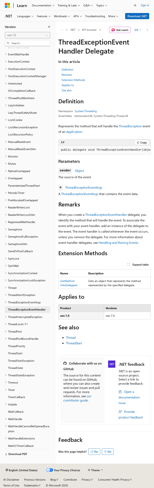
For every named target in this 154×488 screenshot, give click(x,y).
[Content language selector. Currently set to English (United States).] (21, 470)
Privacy (86, 479)
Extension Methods (73, 80)
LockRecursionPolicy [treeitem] (20, 134)
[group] (104, 150)
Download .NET (137, 16)
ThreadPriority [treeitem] (16, 346)
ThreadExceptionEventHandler (106, 214)
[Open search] (135, 5)
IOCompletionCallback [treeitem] (21, 91)
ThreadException (130, 126)
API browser (89, 30)
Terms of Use (11, 485)
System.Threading (86, 111)
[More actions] (147, 30)
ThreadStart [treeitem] (15, 353)
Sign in (145, 5)
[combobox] (27, 35)
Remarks (67, 75)
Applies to (68, 85)
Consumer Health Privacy (113, 479)
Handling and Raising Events (118, 242)
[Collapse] (49, 26)
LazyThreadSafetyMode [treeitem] (22, 113)
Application (74, 131)
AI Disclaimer (11, 479)
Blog (53, 479)
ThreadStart (74, 343)
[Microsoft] (7, 5)
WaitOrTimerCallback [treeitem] (21, 446)
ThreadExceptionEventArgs (83, 187)
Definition (67, 69)
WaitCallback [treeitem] (16, 411)
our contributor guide (77, 398)
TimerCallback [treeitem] (16, 397)
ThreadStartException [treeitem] (21, 361)
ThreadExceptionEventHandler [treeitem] (27, 309)
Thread (71, 337)
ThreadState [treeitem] (15, 368)
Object (79, 170)
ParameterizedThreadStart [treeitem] (24, 185)
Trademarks (31, 485)
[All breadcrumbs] (61, 30)
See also (67, 90)
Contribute (70, 479)
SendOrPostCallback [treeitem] (20, 251)
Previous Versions (35, 479)
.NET (72, 30)
